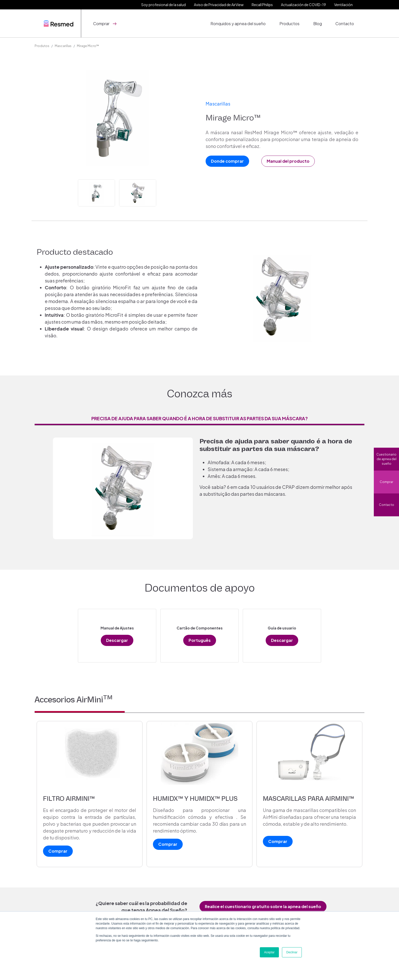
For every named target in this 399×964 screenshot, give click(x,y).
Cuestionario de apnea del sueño (386, 459)
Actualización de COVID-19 (303, 4)
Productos (293, 23)
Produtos (42, 46)
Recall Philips (262, 4)
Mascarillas (63, 46)
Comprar (386, 482)
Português (200, 640)
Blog (320, 23)
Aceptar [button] (269, 952)
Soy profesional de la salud (163, 4)
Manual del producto (288, 161)
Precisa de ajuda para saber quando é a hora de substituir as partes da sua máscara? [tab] (199, 418)
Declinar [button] (291, 952)
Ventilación (343, 4)
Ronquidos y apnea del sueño (243, 23)
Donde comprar (227, 161)
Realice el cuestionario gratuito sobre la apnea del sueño (263, 906)
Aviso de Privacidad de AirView (219, 4)
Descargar (117, 640)
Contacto (346, 23)
